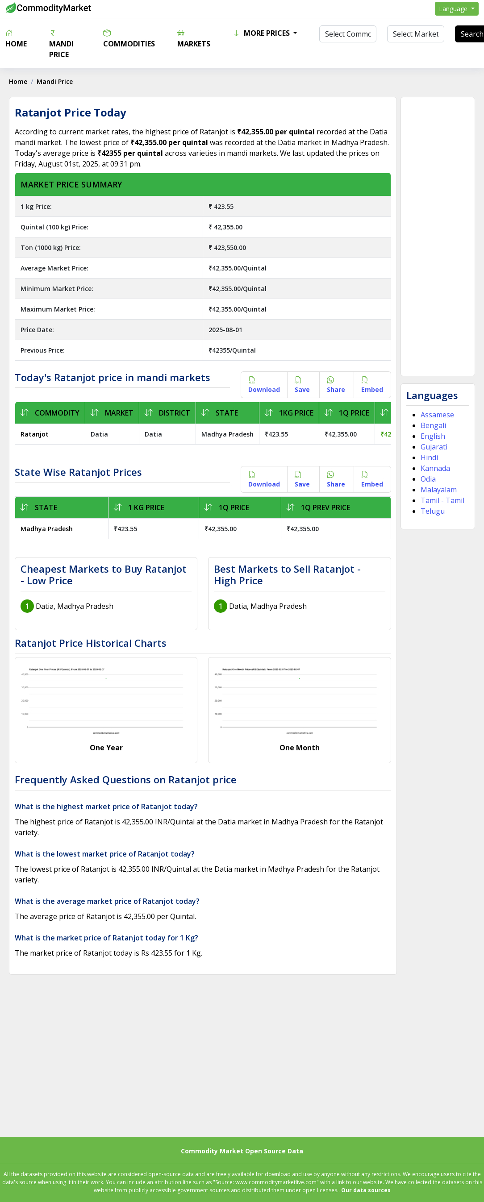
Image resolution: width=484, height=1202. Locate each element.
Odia (428, 479)
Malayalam (439, 490)
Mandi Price (61, 43)
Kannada (435, 468)
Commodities (129, 38)
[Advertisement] (437, 236)
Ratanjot (35, 434)
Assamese (437, 415)
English (433, 436)
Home (16, 38)
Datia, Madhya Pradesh (74, 606)
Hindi (429, 457)
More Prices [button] (262, 33)
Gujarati (434, 447)
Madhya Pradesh (47, 528)
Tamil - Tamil (442, 500)
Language (454, 8)
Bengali (433, 425)
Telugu (433, 511)
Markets (193, 38)
